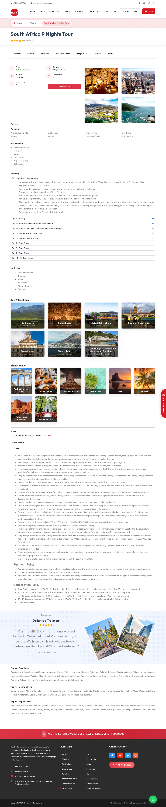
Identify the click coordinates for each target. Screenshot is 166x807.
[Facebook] (139, 3)
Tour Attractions (62, 53)
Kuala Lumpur (86, 694)
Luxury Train (109, 705)
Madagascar (95, 676)
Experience (94, 11)
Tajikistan (94, 672)
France (122, 676)
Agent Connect (130, 11)
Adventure (15, 705)
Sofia (101, 691)
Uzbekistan (27, 672)
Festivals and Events (146, 705)
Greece (105, 676)
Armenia (76, 672)
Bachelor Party (107, 709)
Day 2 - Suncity (18, 218)
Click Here (47, 435)
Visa (106, 11)
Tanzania (85, 676)
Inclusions (45, 53)
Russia (60, 672)
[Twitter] (149, 3)
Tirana (108, 691)
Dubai (142, 691)
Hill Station (30, 709)
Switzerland (137, 676)
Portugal (39, 680)
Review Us (91, 769)
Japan (82, 680)
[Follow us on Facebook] (112, 755)
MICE (80, 705)
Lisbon (32, 694)
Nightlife (44, 705)
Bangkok (62, 694)
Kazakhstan (39, 672)
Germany (15, 680)
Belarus (103, 672)
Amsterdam (23, 694)
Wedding (126, 709)
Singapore (24, 676)
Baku (13, 691)
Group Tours (67, 788)
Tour (67, 11)
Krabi (76, 694)
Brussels (53, 694)
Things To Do (82, 53)
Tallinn (128, 691)
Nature (39, 709)
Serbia (120, 672)
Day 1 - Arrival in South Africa (25, 178)
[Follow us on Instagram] (135, 755)
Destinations (67, 764)
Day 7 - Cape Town (20, 243)
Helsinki (115, 691)
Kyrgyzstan (51, 672)
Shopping (88, 705)
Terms (110, 53)
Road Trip (79, 709)
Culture (52, 705)
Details (17, 53)
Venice (46, 694)
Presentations (92, 779)
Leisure (14, 709)
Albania (127, 672)
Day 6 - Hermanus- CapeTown (25, 238)
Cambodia (62, 680)
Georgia (85, 672)
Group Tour (54, 11)
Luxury (54, 709)
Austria (31, 680)
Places (79, 11)
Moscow (45, 691)
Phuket (70, 694)
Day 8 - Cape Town (20, 248)
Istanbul (53, 691)
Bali (147, 691)
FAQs (89, 764)
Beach (21, 709)
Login (149, 11)
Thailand (34, 676)
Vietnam (52, 680)
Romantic (69, 709)
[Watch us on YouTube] (120, 755)
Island (61, 709)
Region (65, 754)
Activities (65, 774)
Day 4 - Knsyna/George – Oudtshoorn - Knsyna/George (37, 228)
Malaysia (43, 676)
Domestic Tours (68, 783)
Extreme (95, 709)
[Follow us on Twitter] (128, 755)
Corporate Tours (139, 709)
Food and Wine (122, 705)
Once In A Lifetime (19, 713)
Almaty (29, 691)
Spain (128, 676)
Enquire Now (64, 86)
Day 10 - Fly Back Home (22, 258)
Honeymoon (34, 705)
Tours (33, 23)
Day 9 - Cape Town (20, 253)
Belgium (23, 680)
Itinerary (30, 53)
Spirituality (98, 705)
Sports (88, 709)
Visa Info (98, 53)
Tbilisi (69, 691)
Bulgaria (112, 672)
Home (32, 11)
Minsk (95, 691)
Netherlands (149, 676)
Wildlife (24, 705)
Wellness (60, 705)
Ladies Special (34, 713)
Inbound (151, 709)
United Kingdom (147, 672)
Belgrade (88, 691)
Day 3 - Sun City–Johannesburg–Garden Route (32, 223)
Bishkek (36, 691)
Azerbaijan (16, 672)
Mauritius (114, 676)
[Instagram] (153, 3)
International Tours (70, 779)
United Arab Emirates (57, 676)
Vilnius (135, 691)
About (42, 11)
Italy (46, 680)
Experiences (67, 769)
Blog (115, 11)
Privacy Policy (92, 783)
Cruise (118, 709)
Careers (90, 774)
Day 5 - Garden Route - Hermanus (27, 233)
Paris (152, 691)
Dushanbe (77, 691)
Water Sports (71, 705)
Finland (136, 672)
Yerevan (62, 691)
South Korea (73, 680)
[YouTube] (144, 3)
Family (133, 705)
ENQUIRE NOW (163, 403)
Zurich (39, 694)
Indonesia (15, 676)
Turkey (68, 672)
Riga (122, 691)
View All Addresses (121, 764)
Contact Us (91, 759)
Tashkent (20, 691)
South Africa (73, 676)
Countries (66, 759)
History (47, 709)
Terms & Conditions (94, 788)
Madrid (14, 694)
